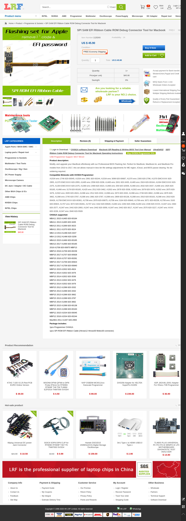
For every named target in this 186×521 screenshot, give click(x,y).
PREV (172, 30)
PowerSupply (122, 16)
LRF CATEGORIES (14, 141)
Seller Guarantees (143, 141)
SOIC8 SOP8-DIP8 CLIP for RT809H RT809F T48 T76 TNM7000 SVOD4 (56, 445)
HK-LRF (123, 509)
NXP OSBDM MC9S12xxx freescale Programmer (93, 384)
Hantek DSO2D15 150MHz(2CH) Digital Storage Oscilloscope (93, 445)
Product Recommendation (19, 345)
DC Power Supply (13, 175)
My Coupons (47, 492)
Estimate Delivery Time (51, 500)
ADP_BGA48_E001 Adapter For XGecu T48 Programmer (166, 384)
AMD (64, 16)
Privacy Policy (86, 496)
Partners (154, 492)
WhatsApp (137, 509)
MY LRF (179, 8)
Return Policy (85, 492)
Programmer (76, 16)
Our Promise (85, 488)
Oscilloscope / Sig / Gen (16, 169)
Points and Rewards (88, 500)
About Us (14, 488)
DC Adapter (152, 16)
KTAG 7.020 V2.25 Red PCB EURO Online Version (19, 384)
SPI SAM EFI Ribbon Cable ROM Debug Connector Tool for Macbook (27, 225)
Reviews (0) (85, 141)
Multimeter (91, 16)
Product (19, 23)
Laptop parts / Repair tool (17, 152)
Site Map (13, 500)
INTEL (45, 16)
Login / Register (121, 488)
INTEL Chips (11, 208)
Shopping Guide (121, 500)
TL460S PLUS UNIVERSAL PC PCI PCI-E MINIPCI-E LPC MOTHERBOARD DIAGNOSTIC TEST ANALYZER (166, 447)
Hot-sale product (14, 405)
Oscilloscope (105, 16)
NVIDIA (54, 16)
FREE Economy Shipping (95, 52)
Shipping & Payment (114, 141)
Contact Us (14, 492)
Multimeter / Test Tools (15, 163)
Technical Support (158, 496)
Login (175, 6)
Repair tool (166, 16)
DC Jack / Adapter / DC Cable (18, 186)
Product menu (13, 16)
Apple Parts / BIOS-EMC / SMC (19, 147)
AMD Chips (10, 197)
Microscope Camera (14, 180)
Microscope (137, 16)
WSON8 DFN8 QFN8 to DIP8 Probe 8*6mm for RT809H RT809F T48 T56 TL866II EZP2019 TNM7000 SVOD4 (56, 386)
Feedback (14, 496)
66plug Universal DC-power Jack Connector (20, 444)
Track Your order (122, 496)
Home (11, 23)
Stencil (178, 16)
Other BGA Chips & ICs (16, 191)
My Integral (46, 496)
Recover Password (123, 492)
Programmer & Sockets (33, 23)
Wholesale (126, 101)
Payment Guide (48, 488)
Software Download (158, 500)
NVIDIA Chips (11, 202)
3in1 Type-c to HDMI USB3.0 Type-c (129, 444)
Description (56, 141)
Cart (148, 8)
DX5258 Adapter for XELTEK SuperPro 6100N (129, 384)
